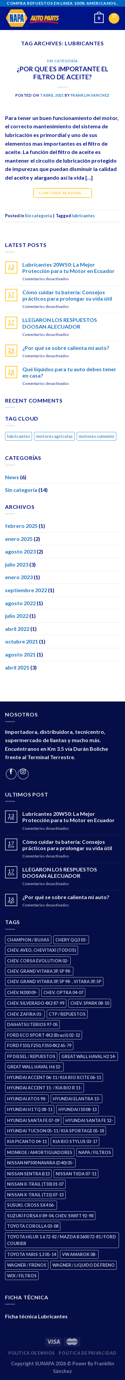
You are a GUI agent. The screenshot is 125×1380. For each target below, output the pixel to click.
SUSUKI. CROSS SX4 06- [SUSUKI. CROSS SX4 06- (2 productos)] (31, 1205)
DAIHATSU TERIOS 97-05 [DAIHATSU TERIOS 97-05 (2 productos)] (32, 1024)
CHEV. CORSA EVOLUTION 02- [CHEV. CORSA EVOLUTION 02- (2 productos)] (38, 960)
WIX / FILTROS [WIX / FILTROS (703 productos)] (22, 1275)
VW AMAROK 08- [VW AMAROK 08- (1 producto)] (79, 1254)
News (12, 477)
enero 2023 (19, 577)
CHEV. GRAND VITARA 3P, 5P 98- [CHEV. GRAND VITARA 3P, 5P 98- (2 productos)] (39, 971)
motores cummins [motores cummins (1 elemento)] (96, 436)
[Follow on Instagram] (23, 773)
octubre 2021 (21, 641)
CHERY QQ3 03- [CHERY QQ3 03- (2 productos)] (71, 939)
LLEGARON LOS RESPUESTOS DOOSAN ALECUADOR (59, 323)
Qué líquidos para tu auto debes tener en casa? (69, 372)
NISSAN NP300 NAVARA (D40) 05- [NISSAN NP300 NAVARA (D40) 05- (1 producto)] (40, 1162)
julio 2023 (16, 564)
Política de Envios (31, 1353)
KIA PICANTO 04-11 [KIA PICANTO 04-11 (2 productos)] (27, 1141)
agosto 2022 (20, 603)
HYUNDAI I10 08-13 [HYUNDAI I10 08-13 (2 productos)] (77, 1109)
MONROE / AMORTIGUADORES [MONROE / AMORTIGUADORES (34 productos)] (39, 1152)
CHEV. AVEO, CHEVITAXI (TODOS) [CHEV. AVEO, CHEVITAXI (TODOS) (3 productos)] (41, 950)
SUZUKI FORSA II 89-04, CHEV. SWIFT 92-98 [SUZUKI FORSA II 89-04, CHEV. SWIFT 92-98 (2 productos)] (50, 1215)
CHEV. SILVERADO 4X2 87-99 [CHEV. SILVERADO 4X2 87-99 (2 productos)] (35, 1003)
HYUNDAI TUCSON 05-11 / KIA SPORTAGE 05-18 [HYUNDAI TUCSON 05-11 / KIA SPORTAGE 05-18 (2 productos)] (55, 1130)
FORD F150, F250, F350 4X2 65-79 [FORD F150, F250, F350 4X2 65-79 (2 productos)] (39, 1045)
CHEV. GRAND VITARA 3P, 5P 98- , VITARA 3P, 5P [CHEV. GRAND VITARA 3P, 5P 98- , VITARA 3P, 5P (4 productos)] (54, 981)
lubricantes (83, 215)
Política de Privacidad (87, 1353)
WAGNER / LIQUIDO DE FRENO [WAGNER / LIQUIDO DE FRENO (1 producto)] (83, 1265)
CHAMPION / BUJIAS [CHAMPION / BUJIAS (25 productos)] (28, 939)
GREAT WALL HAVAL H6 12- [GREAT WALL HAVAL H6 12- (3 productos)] (34, 1066)
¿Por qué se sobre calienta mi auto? (65, 348)
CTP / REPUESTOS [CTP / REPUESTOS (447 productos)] (67, 1014)
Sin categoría (62, 61)
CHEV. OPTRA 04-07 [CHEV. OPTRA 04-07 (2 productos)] (63, 992)
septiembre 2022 (26, 590)
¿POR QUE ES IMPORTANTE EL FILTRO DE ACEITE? (62, 73)
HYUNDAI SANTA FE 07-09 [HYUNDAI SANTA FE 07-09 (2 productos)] (33, 1120)
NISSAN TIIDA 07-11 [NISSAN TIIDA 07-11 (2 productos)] (76, 1173)
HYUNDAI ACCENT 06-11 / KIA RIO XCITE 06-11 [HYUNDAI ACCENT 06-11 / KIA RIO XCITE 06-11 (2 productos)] (54, 1077)
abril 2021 (17, 667)
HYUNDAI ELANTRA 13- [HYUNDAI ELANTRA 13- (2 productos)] (76, 1098)
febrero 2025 (21, 526)
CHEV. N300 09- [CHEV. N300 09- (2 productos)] (22, 992)
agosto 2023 (20, 551)
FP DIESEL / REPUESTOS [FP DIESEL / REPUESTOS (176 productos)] (31, 1056)
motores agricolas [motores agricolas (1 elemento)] (54, 436)
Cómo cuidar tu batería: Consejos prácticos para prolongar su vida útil (67, 295)
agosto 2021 (20, 654)
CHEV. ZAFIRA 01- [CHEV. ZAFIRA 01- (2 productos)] (25, 1014)
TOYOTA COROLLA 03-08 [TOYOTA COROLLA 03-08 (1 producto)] (32, 1226)
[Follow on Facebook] (11, 773)
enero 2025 (19, 539)
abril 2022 (17, 629)
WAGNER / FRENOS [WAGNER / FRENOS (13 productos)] (26, 1265)
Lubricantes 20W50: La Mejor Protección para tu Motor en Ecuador (68, 267)
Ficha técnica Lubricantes (36, 1316)
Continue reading (63, 193)
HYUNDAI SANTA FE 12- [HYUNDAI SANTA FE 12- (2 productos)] (89, 1120)
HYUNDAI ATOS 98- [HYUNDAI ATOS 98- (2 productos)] (27, 1098)
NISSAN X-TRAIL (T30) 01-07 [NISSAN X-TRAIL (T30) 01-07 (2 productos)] (35, 1184)
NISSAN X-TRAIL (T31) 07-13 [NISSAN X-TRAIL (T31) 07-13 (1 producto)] (35, 1194)
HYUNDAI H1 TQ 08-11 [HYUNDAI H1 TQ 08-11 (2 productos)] (29, 1109)
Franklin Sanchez (90, 95)
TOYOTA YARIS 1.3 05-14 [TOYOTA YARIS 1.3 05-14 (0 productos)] (31, 1254)
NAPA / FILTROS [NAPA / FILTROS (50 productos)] (94, 1152)
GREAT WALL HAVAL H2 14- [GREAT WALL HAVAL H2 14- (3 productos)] (88, 1056)
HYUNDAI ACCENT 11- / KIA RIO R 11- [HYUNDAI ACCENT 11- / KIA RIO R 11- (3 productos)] (44, 1087)
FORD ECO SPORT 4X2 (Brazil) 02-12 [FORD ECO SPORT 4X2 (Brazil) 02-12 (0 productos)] (43, 1035)
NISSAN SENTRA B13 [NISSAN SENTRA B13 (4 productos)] (28, 1173)
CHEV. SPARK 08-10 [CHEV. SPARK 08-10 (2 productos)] (89, 1003)
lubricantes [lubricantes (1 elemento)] (18, 436)
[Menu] (114, 18)
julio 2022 (16, 616)
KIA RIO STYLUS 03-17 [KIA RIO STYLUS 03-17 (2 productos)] (75, 1141)
